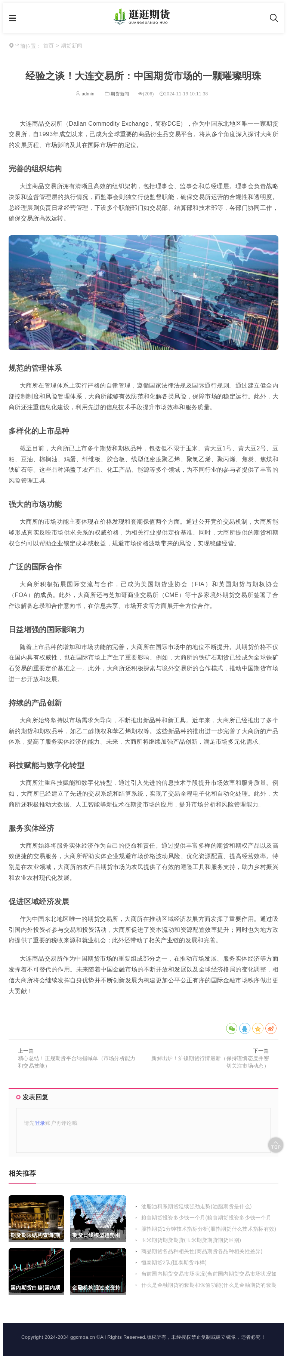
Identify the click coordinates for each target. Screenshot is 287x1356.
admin (85, 94)
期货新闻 (116, 94)
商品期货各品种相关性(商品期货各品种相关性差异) (202, 1251)
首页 (48, 46)
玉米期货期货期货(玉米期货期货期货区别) (191, 1240)
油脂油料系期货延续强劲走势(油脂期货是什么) (196, 1206)
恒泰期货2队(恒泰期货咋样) (174, 1262)
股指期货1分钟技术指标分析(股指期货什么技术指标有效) (208, 1229)
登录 (40, 1123)
